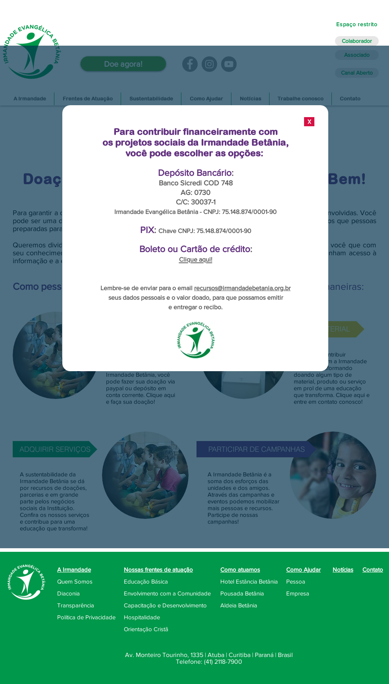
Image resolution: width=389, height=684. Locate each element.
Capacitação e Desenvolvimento (165, 605)
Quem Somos (74, 581)
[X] (309, 121)
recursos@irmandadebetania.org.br (242, 288)
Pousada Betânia (242, 593)
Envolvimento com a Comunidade (167, 593)
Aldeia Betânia (238, 605)
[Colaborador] (357, 41)
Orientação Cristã (146, 629)
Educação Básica (146, 581)
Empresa (297, 593)
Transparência (75, 605)
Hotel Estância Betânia (249, 581)
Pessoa (295, 581)
